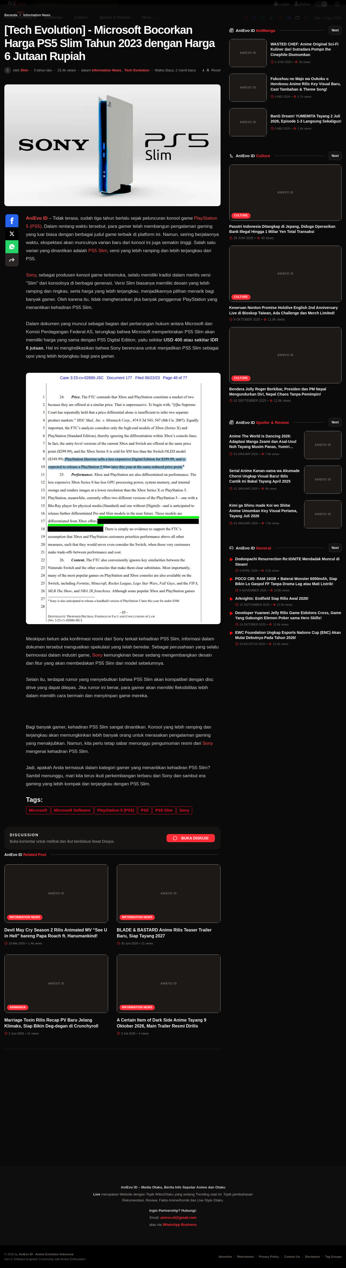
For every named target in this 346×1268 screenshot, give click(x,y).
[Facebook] (254, 23)
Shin (24, 97)
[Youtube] (280, 23)
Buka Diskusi (190, 865)
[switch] (321, 9)
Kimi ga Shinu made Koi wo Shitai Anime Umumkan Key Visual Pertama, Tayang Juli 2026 (263, 524)
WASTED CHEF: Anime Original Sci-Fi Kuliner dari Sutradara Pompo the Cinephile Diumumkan (305, 62)
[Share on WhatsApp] (11, 274)
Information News (37, 42)
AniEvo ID (255, 44)
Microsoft (38, 837)
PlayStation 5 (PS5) (115, 837)
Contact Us (292, 1256)
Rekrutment (245, 1256)
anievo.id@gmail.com (178, 1218)
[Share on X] (11, 261)
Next (335, 43)
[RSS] (306, 23)
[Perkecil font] (203, 98)
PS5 (144, 837)
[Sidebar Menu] (337, 9)
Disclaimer (312, 1256)
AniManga (17, 1034)
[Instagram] (245, 23)
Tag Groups (333, 1256)
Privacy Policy (269, 1256)
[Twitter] (263, 23)
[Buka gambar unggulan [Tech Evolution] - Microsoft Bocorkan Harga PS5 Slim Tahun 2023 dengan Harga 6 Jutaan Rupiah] (112, 172)
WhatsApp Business (180, 1225)
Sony (31, 302)
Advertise (225, 1256)
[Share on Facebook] (11, 248)
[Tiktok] (271, 23)
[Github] (297, 23)
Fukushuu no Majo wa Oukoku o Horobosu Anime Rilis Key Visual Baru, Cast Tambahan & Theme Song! (306, 97)
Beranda (10, 42)
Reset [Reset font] (216, 97)
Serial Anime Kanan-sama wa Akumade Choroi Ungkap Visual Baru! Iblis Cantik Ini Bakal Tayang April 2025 (264, 489)
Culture (241, 229)
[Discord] (289, 23)
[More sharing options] (11, 287)
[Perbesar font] (207, 98)
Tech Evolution (136, 97)
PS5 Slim (97, 278)
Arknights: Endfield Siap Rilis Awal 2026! (272, 612)
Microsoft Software (72, 837)
